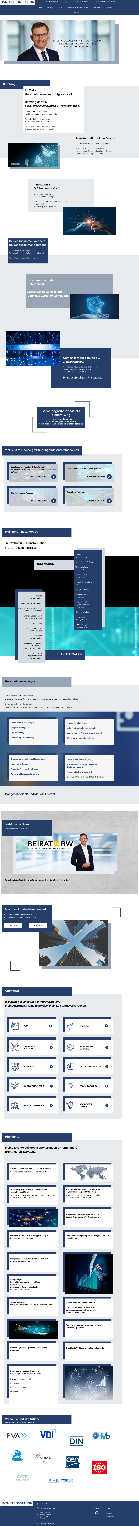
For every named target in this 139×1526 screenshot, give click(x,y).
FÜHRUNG (84, 1026)
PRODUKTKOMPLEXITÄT (34, 1086)
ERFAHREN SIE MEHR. (40, 477)
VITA (26, 1026)
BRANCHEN (29, 1066)
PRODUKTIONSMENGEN (34, 1105)
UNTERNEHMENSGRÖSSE (90, 1067)
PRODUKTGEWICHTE (88, 1086)
